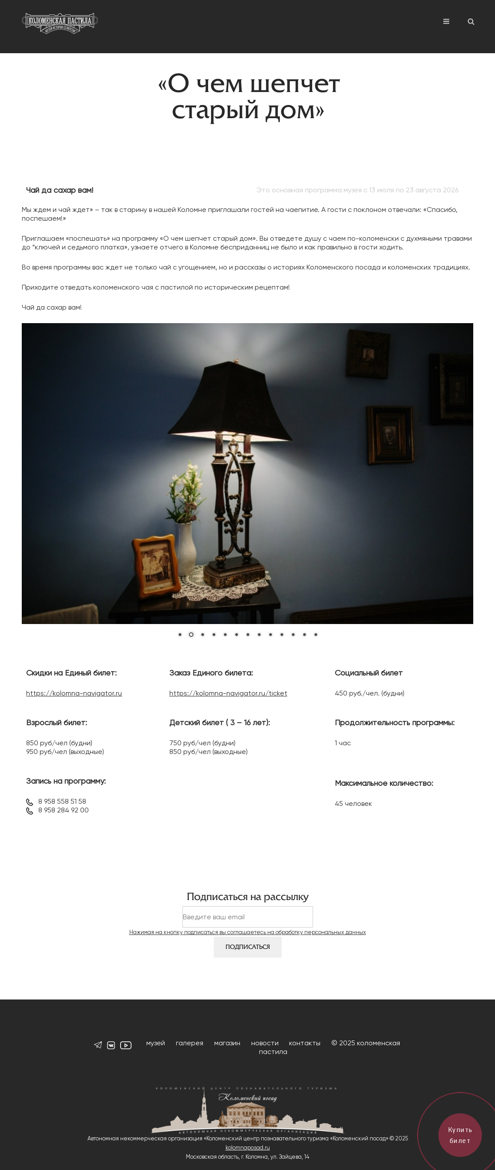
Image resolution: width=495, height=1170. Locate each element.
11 (293, 635)
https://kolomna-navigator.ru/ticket (228, 693)
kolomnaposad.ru (248, 1147)
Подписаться (248, 947)
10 (281, 635)
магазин (227, 1043)
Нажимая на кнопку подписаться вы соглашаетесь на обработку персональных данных (247, 932)
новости (265, 1043)
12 (304, 635)
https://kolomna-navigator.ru (74, 693)
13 (315, 635)
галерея (189, 1043)
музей (155, 1043)
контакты (304, 1043)
